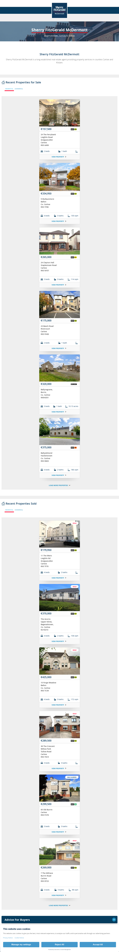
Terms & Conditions (10, 327)
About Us (59, 298)
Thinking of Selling (59, 311)
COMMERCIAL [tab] (19, 89)
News (59, 305)
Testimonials (59, 318)
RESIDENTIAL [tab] (9, 89)
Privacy (44, 327)
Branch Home (59, 291)
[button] (80, 326)
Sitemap (72, 327)
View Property (59, 157)
